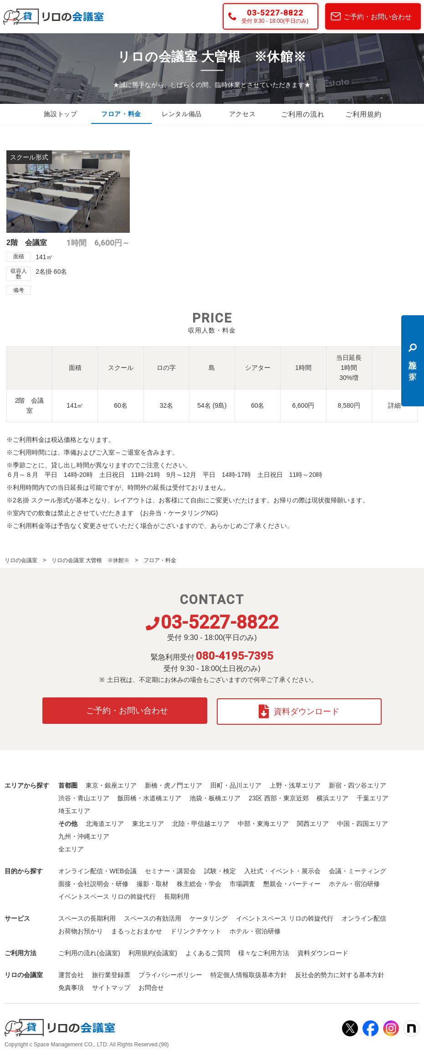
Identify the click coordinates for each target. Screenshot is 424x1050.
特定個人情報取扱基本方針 (248, 973)
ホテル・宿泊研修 (354, 882)
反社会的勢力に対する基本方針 (339, 973)
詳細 (394, 405)
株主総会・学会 (199, 882)
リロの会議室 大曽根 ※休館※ (90, 560)
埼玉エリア (74, 809)
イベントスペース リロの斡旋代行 (107, 894)
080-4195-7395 (234, 656)
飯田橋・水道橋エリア (149, 796)
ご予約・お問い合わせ (377, 16)
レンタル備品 (182, 114)
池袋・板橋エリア (214, 796)
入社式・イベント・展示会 (282, 869)
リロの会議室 (21, 560)
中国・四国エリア (362, 821)
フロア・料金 (121, 114)
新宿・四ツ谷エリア (357, 783)
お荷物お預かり (80, 929)
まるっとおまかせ (136, 929)
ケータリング (208, 916)
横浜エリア (332, 796)
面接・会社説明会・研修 (93, 882)
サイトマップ (111, 985)
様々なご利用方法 (263, 951)
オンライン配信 (364, 916)
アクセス (242, 114)
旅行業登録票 (111, 973)
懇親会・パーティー (292, 882)
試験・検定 (220, 869)
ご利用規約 (363, 114)
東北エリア (148, 821)
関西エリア (313, 821)
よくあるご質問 (207, 951)
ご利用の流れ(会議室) (89, 951)
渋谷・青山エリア (83, 796)
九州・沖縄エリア (83, 834)
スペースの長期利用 (87, 916)
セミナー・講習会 (170, 869)
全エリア (71, 847)
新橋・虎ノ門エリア (173, 783)
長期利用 (176, 894)
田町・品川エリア (235, 783)
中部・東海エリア (263, 821)
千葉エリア (372, 796)
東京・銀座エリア (111, 783)
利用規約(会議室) (152, 951)
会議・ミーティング (357, 869)
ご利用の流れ (303, 114)
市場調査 (242, 882)
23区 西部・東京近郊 (278, 796)
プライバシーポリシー (170, 973)
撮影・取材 (153, 882)
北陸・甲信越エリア (201, 821)
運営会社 (71, 973)
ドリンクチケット (195, 929)
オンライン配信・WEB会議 (97, 869)
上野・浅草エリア (295, 783)
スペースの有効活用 (152, 916)
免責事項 (71, 985)
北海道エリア (105, 821)
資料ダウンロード (300, 710)
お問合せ (151, 985)
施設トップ (60, 114)
